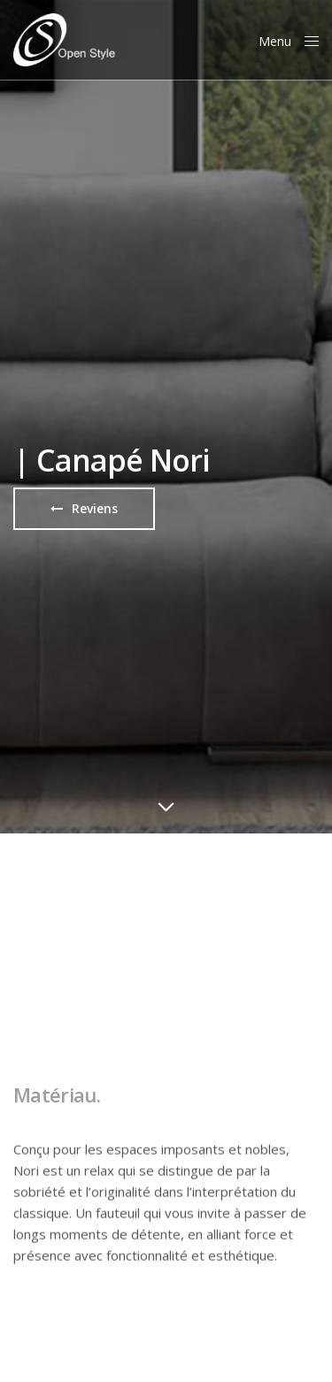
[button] (84, 509)
